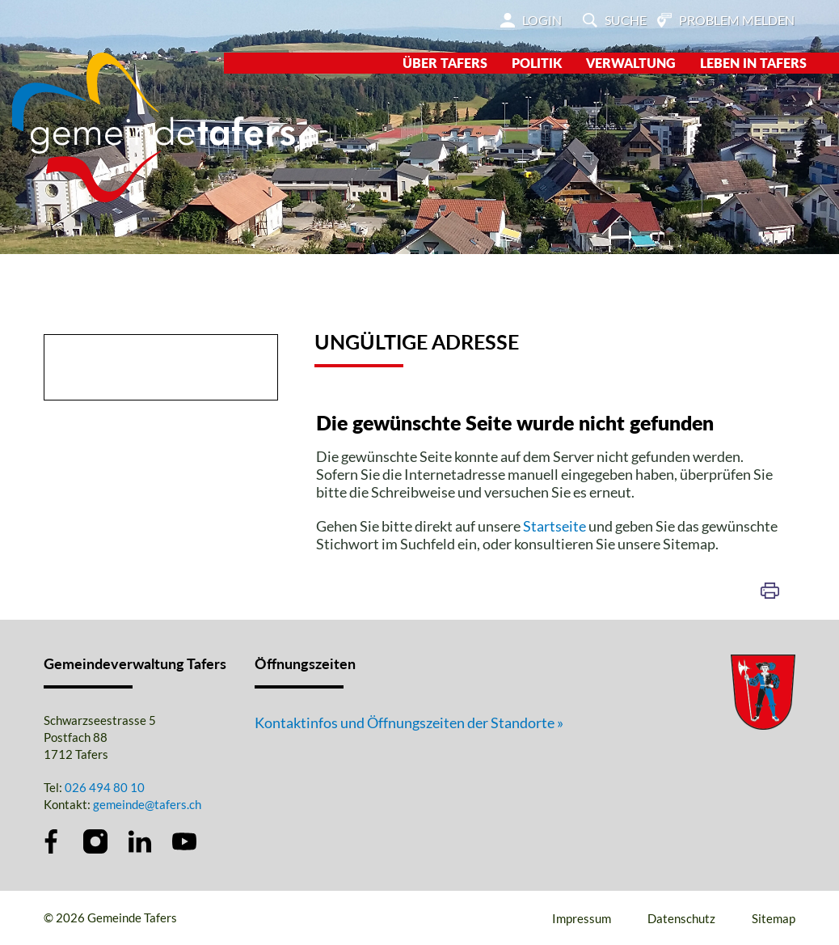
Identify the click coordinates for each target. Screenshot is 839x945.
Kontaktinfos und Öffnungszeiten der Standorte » (409, 722)
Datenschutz (681, 918)
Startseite (554, 526)
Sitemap (773, 918)
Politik (537, 62)
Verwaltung (631, 62)
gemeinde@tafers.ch (147, 804)
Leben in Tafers (753, 62)
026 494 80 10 (105, 787)
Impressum (581, 918)
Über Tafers (445, 62)
